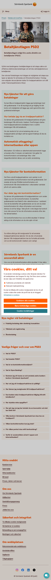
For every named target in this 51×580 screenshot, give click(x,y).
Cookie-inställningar (25, 311)
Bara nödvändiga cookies (25, 306)
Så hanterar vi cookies (11, 295)
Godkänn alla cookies (25, 300)
